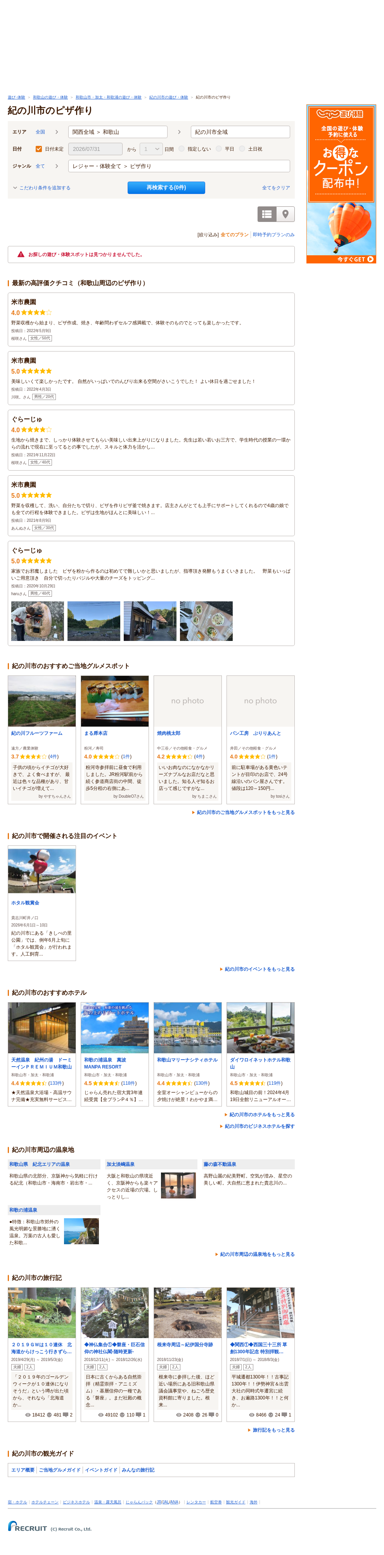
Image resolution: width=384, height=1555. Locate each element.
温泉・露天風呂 (107, 1502)
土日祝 (255, 149)
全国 (40, 132)
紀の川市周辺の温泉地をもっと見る (257, 1254)
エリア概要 (23, 1470)
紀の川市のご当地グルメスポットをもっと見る (246, 812)
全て (40, 166)
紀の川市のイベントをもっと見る (260, 969)
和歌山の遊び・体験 (50, 97)
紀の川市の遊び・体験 (168, 97)
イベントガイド (101, 1470)
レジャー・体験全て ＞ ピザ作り (112, 166)
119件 (274, 1083)
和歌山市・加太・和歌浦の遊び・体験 (109, 97)
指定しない (199, 149)
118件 (129, 1083)
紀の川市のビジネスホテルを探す (260, 1126)
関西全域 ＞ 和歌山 (96, 132)
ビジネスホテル (76, 1502)
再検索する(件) (166, 187)
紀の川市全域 (211, 132)
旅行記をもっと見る (274, 1430)
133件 (56, 1083)
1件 (126, 756)
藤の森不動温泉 (220, 1164)
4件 (53, 756)
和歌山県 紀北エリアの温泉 (39, 1164)
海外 (254, 1502)
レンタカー (196, 1502)
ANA (174, 1502)
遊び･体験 (16, 97)
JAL (166, 1502)
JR (159, 1502)
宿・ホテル (17, 1502)
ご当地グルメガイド (60, 1470)
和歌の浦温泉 (23, 1210)
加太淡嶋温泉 (121, 1164)
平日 (229, 149)
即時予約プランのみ (274, 234)
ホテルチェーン (45, 1502)
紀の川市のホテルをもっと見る (262, 1114)
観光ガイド (236, 1502)
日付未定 (54, 149)
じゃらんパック (139, 1502)
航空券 (216, 1502)
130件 (201, 1083)
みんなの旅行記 (138, 1470)
